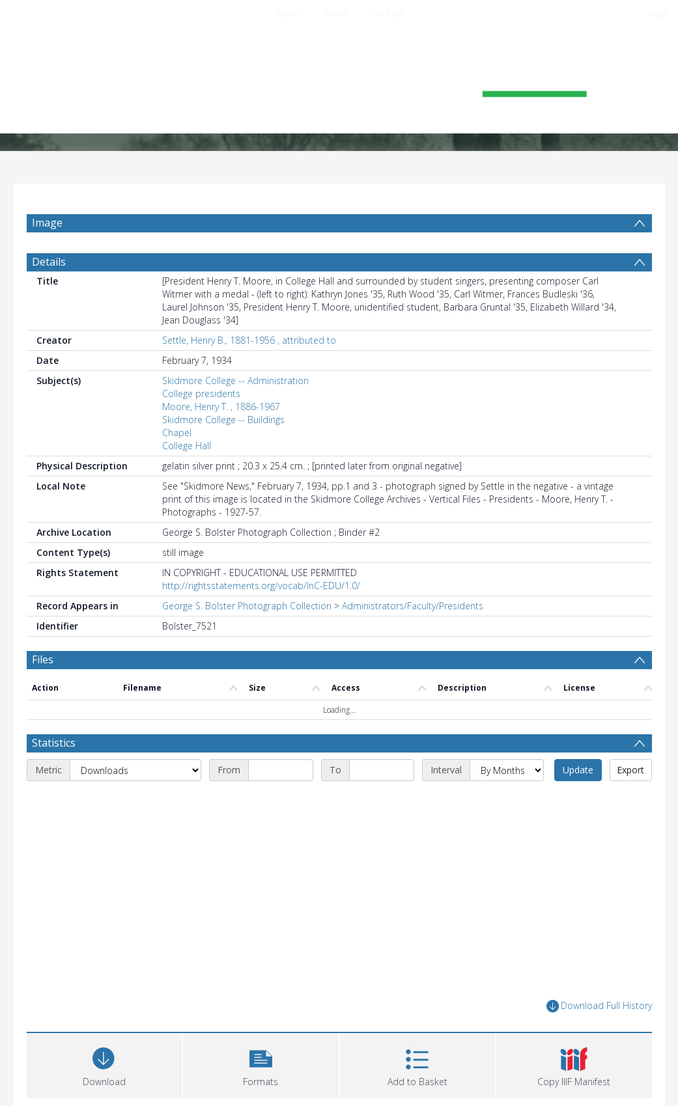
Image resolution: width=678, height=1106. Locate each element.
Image (47, 222)
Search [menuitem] (289, 13)
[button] (261, 1064)
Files (42, 659)
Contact (387, 13)
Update (578, 770)
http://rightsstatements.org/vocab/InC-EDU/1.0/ (261, 585)
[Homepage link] (339, 82)
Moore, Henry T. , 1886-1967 (221, 406)
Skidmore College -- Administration (235, 380)
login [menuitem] (658, 13)
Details (49, 262)
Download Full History (599, 1006)
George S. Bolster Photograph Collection (247, 606)
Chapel (176, 432)
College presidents (201, 393)
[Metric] (135, 770)
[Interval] (507, 770)
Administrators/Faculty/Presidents (412, 606)
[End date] (381, 770)
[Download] (104, 1064)
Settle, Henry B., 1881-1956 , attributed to (249, 340)
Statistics (54, 743)
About (337, 13)
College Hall (186, 445)
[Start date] (280, 770)
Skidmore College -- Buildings (223, 419)
